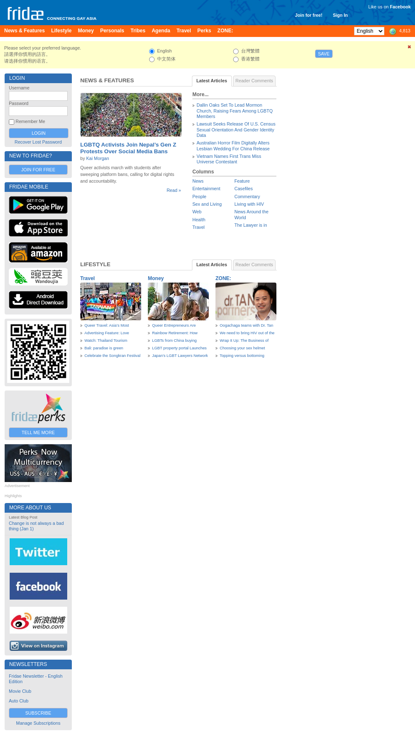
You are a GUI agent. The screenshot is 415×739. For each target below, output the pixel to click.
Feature (242, 180)
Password (19, 103)
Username (19, 87)
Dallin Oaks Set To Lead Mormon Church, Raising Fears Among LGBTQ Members (235, 110)
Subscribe (38, 712)
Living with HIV (249, 204)
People (199, 196)
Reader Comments (254, 80)
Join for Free (38, 169)
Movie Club (20, 691)
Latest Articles (212, 80)
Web (197, 211)
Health (198, 219)
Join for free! (308, 15)
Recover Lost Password (38, 141)
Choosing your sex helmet (242, 348)
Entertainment (206, 188)
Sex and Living (207, 204)
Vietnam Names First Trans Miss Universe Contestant (229, 159)
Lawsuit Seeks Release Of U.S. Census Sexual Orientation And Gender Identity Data (236, 129)
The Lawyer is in (250, 225)
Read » (174, 190)
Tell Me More (38, 432)
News (198, 180)
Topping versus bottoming (242, 356)
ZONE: (223, 278)
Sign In (340, 15)
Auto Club (19, 700)
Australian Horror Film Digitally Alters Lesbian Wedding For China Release (233, 145)
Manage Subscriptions (38, 723)
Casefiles (243, 188)
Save (324, 53)
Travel (198, 227)
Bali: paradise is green (103, 348)
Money (156, 278)
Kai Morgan (97, 158)
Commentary (247, 196)
